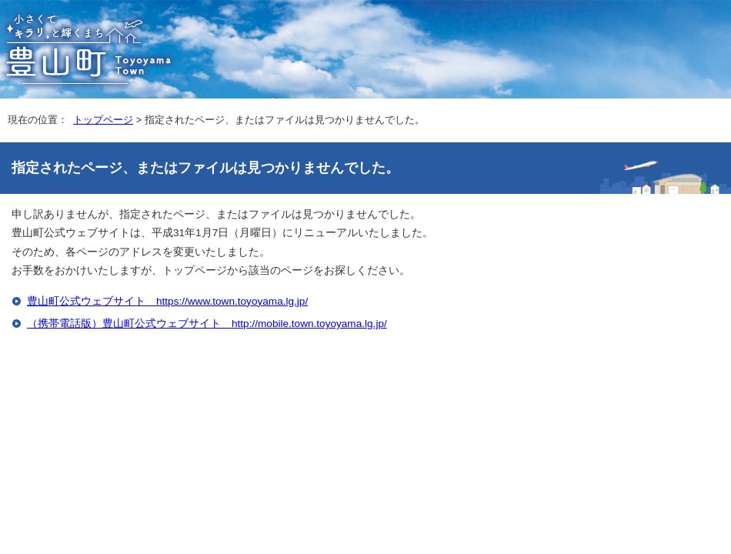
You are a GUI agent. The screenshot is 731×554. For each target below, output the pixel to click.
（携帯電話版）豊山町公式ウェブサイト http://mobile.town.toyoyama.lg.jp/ (207, 323)
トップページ (103, 119)
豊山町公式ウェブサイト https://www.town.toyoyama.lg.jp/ (167, 301)
